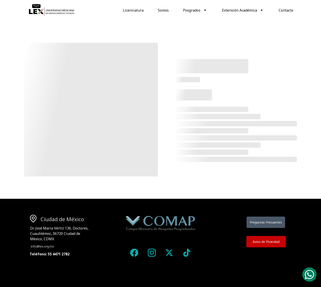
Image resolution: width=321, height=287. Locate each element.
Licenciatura (133, 10)
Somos (163, 10)
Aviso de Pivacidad (266, 242)
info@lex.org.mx (42, 246)
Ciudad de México (62, 219)
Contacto (286, 10)
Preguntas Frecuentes (266, 222)
